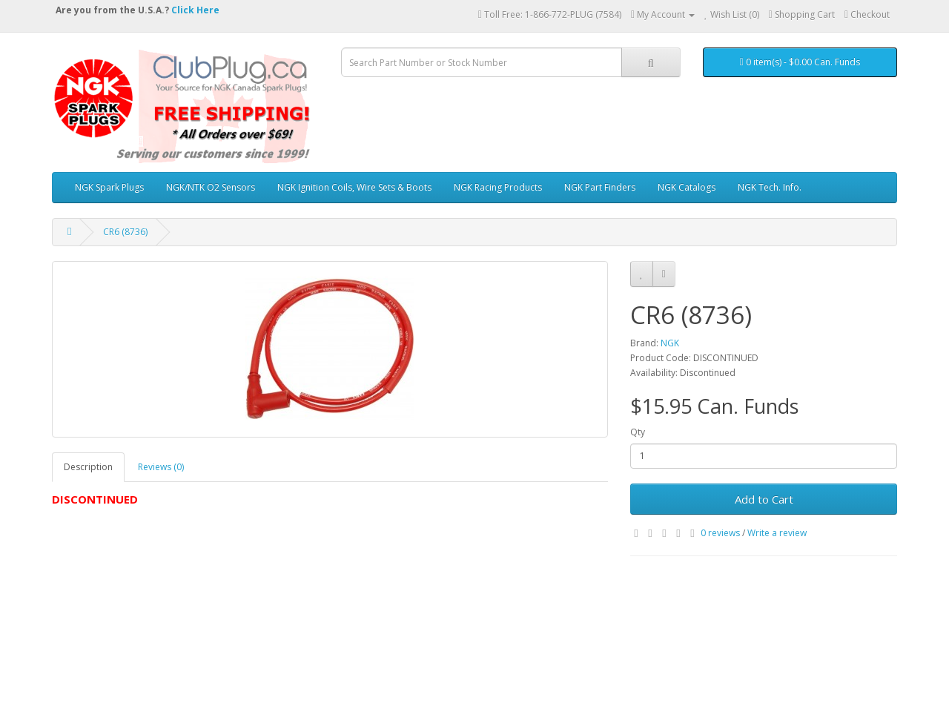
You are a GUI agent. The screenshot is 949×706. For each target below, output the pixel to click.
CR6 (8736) (125, 231)
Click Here (195, 10)
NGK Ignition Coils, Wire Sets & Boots (354, 187)
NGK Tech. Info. (769, 187)
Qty (637, 432)
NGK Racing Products (498, 187)
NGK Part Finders (599, 187)
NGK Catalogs (686, 187)
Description (88, 467)
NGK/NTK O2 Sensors (210, 187)
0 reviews (720, 533)
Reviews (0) (161, 467)
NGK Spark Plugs (109, 187)
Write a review (777, 533)
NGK (670, 343)
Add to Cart (764, 499)
